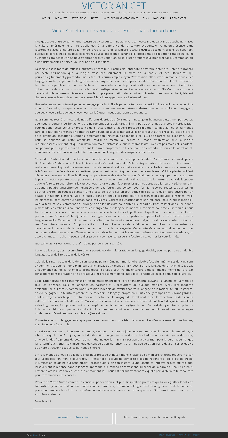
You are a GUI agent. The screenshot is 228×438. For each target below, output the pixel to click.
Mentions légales (167, 435)
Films (146, 18)
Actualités (61, 18)
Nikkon (36, 435)
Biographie (159, 18)
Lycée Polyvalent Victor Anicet (120, 18)
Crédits (196, 435)
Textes (94, 18)
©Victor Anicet (183, 435)
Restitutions (79, 18)
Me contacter (178, 18)
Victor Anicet (114, 5)
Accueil (46, 18)
